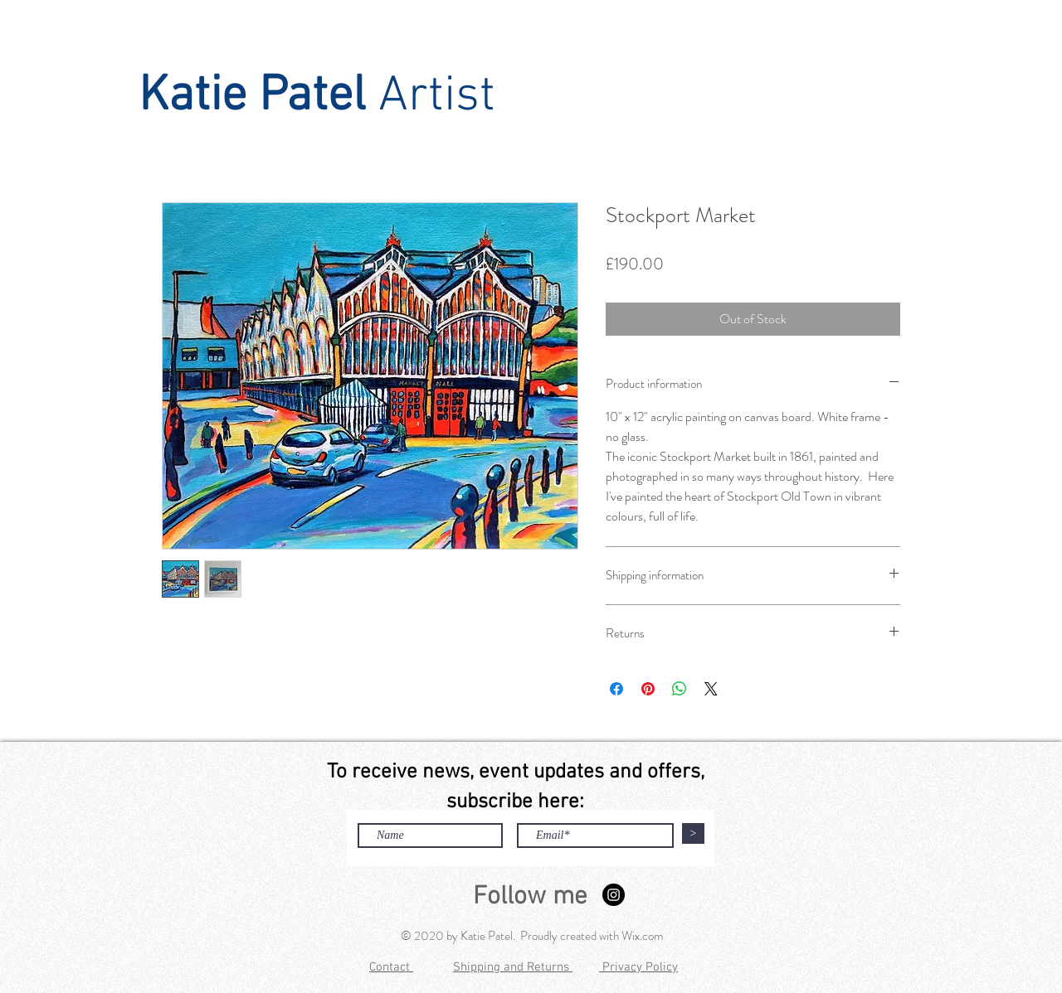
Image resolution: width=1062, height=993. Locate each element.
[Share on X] (711, 689)
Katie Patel (252, 97)
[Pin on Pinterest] (648, 689)
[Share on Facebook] (616, 689)
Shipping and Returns (512, 967)
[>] (693, 833)
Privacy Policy (638, 967)
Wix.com (642, 936)
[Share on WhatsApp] (679, 689)
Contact (391, 967)
